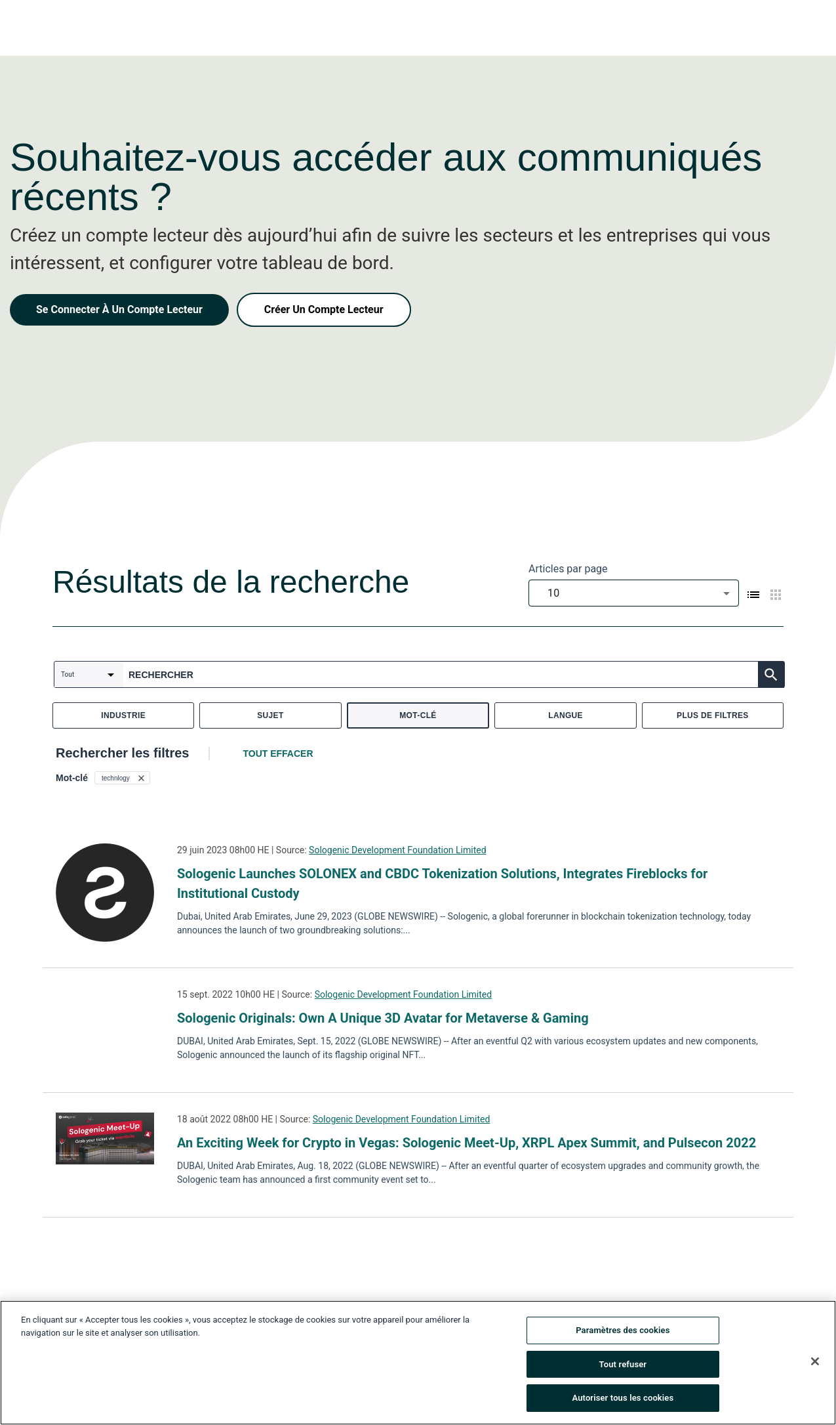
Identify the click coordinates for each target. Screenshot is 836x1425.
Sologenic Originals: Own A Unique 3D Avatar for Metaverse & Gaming (383, 1018)
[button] (122, 777)
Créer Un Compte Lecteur (324, 309)
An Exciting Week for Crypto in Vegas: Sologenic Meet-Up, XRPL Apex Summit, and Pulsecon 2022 (466, 1143)
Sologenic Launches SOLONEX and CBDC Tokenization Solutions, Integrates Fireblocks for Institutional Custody (442, 883)
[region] (418, 1362)
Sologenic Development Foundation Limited (398, 850)
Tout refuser (623, 1364)
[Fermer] (815, 1361)
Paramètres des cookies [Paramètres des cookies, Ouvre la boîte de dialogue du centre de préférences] (622, 1330)
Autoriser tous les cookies (622, 1398)
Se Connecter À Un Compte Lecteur (119, 309)
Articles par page (568, 569)
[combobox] (633, 593)
